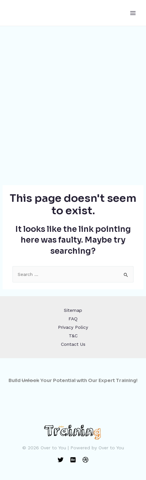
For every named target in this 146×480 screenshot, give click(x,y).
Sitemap (73, 310)
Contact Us (73, 344)
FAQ (73, 318)
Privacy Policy (73, 327)
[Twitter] (61, 460)
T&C (73, 335)
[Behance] (73, 460)
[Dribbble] (85, 460)
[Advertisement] (73, 102)
